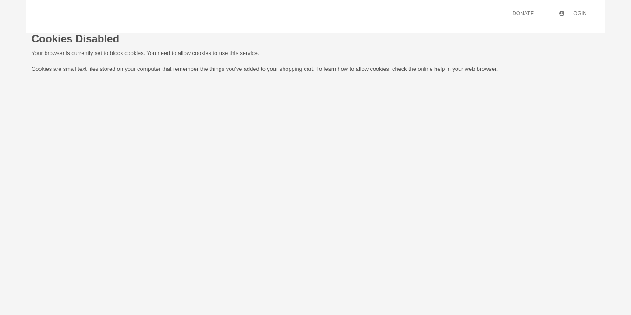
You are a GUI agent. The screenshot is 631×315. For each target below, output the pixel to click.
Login (573, 13)
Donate (523, 13)
